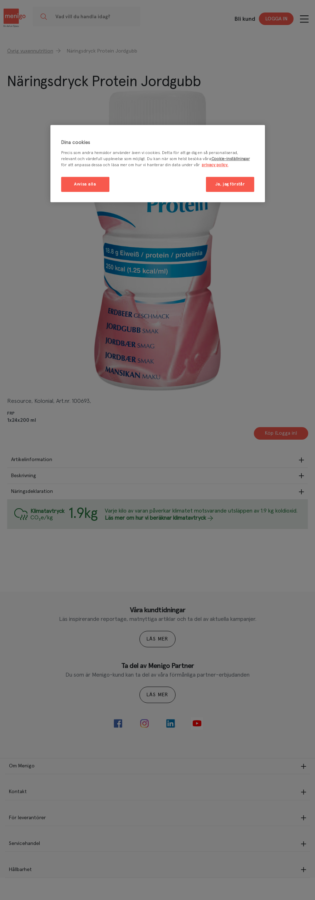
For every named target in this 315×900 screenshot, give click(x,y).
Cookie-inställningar (230, 159)
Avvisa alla (85, 184)
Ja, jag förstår (230, 184)
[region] (157, 164)
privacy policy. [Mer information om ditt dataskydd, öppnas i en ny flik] (215, 165)
